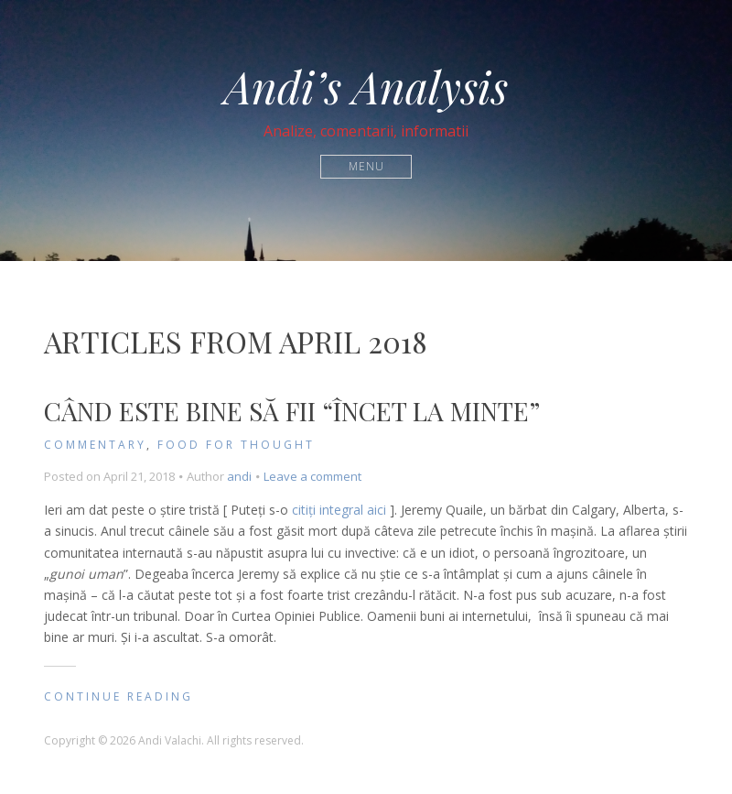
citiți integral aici (339, 509)
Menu (366, 166)
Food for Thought (236, 444)
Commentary (95, 444)
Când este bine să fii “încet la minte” (292, 411)
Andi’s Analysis (366, 86)
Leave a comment (312, 476)
